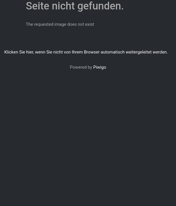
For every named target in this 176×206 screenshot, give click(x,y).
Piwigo (99, 67)
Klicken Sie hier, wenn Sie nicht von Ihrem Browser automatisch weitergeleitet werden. (86, 52)
